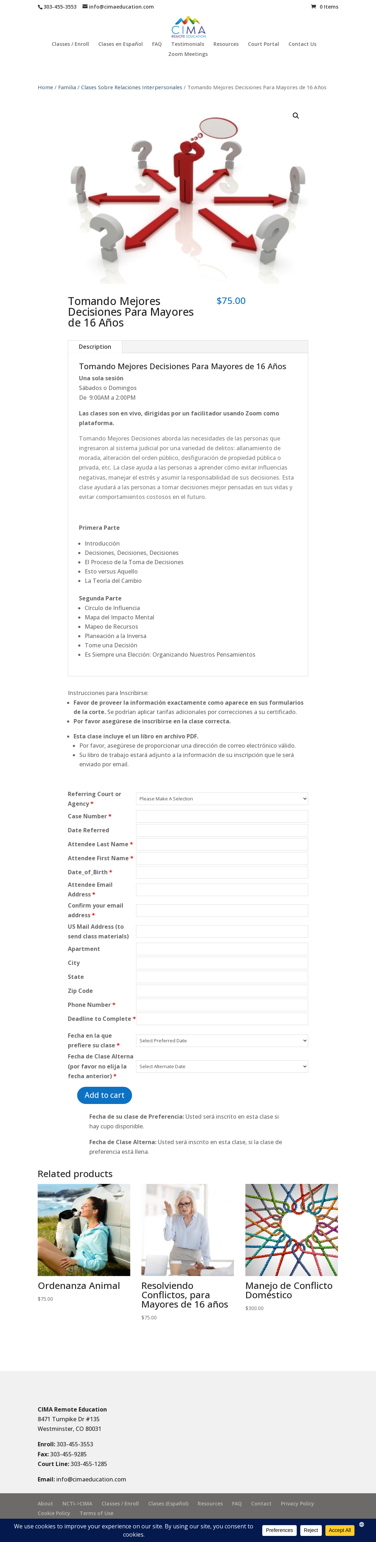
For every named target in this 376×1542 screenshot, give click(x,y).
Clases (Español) (168, 1503)
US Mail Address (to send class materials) (98, 931)
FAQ (157, 44)
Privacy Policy (297, 1503)
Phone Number (92, 1005)
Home (45, 87)
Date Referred (88, 830)
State (76, 977)
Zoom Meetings (188, 54)
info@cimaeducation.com (91, 1479)
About (45, 1503)
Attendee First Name (100, 858)
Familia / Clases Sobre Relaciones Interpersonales (120, 87)
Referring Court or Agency (94, 799)
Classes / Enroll (70, 44)
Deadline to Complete (102, 1019)
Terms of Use (96, 1513)
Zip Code (80, 991)
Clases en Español (120, 44)
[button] (296, 115)
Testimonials (187, 44)
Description (95, 347)
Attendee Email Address (90, 889)
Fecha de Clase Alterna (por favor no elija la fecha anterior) (100, 1066)
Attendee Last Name (100, 844)
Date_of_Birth (90, 872)
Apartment (84, 949)
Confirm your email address (95, 910)
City (74, 963)
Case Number (90, 816)
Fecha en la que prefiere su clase (94, 1040)
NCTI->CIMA (77, 1503)
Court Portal (263, 44)
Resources (226, 44)
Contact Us (302, 44)
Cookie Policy (54, 1513)
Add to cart (104, 1095)
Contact (261, 1503)
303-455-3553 (75, 1444)
